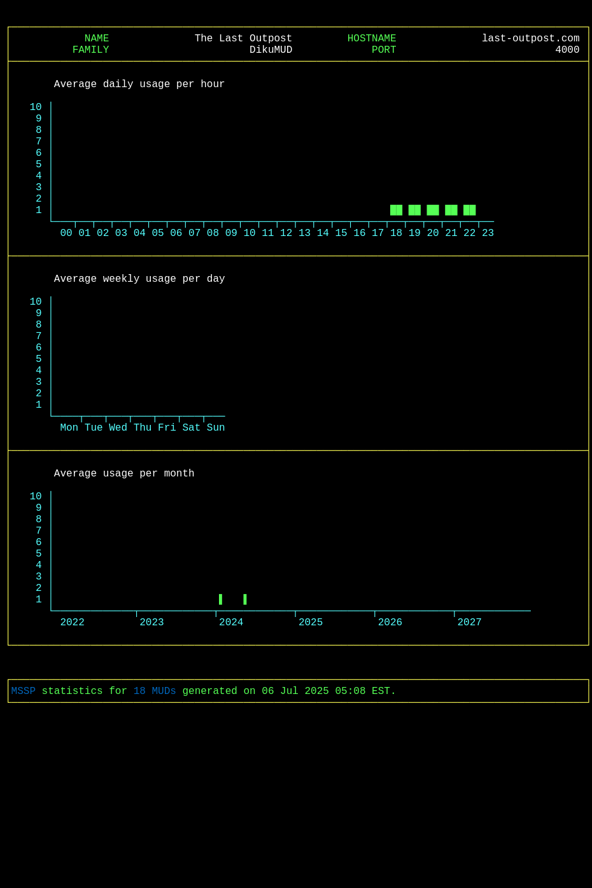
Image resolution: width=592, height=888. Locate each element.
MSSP (23, 843)
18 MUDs (155, 843)
